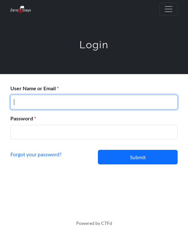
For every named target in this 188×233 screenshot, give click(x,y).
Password (21, 118)
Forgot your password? (35, 154)
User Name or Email (33, 88)
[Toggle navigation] (168, 9)
